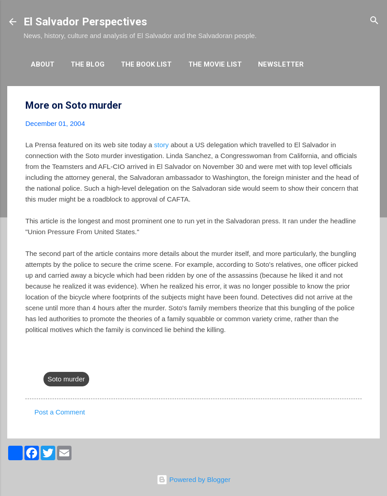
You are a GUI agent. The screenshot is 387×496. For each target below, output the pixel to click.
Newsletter (281, 64)
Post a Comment (59, 412)
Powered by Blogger (193, 479)
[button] (356, 106)
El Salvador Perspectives (85, 21)
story (161, 145)
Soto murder (66, 379)
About (42, 64)
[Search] (374, 21)
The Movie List (215, 64)
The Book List (146, 64)
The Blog (88, 64)
